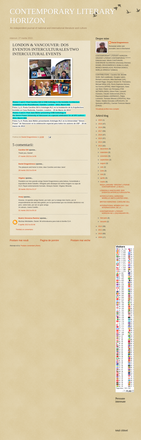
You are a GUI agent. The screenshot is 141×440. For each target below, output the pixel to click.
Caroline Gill (24, 150)
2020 (100, 120)
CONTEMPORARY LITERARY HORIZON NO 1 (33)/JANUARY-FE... (115, 212)
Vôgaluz (22, 178)
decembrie (104, 149)
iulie (102, 167)
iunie (102, 171)
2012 (100, 226)
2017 (100, 131)
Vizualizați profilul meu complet (107, 109)
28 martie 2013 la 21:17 (27, 189)
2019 (100, 124)
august (103, 163)
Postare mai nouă (19, 240)
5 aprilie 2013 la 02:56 (27, 225)
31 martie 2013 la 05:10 (27, 210)
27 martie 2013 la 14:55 (27, 156)
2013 (100, 146)
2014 (100, 142)
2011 (100, 230)
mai (101, 174)
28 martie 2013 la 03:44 (27, 170)
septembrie (104, 160)
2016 (100, 135)
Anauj (21, 197)
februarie (103, 218)
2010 (100, 234)
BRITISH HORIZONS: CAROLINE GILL (115, 202)
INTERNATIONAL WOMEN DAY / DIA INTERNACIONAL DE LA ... (114, 206)
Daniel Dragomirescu (27, 164)
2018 (100, 127)
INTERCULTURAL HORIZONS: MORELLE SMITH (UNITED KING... (114, 197)
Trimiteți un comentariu (24, 229)
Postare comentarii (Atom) (30, 246)
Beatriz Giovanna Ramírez (29, 218)
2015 (100, 138)
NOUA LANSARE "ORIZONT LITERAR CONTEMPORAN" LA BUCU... (115, 186)
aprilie (102, 178)
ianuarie (103, 222)
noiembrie (104, 152)
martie (102, 182)
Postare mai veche (80, 240)
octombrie (104, 156)
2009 (100, 237)
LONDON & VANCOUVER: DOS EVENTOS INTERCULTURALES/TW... (115, 191)
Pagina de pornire (49, 240)
